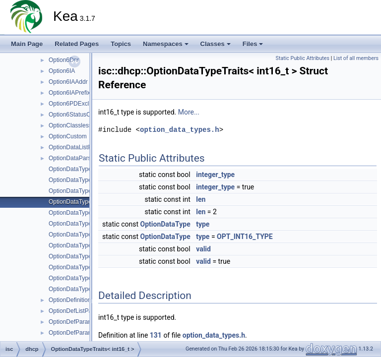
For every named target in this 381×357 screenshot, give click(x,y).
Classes (215, 44)
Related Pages (77, 44)
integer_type (215, 174)
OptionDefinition (70, 300)
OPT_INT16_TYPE (245, 236)
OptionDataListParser (77, 147)
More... (188, 112)
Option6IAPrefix (69, 92)
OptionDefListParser (75, 310)
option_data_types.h (179, 129)
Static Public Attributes (302, 58)
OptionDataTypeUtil (74, 289)
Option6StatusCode (75, 114)
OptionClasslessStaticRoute (86, 125)
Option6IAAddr (68, 81)
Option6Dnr (64, 60)
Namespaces (166, 44)
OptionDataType (165, 224)
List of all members (356, 58)
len (200, 199)
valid (203, 249)
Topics (121, 44)
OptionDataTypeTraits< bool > (88, 190)
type (202, 224)
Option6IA (62, 70)
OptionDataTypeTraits (77, 169)
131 (156, 335)
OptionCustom (68, 136)
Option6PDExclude (74, 103)
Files (253, 44)
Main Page (27, 44)
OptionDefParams (72, 321)
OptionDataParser (72, 158)
